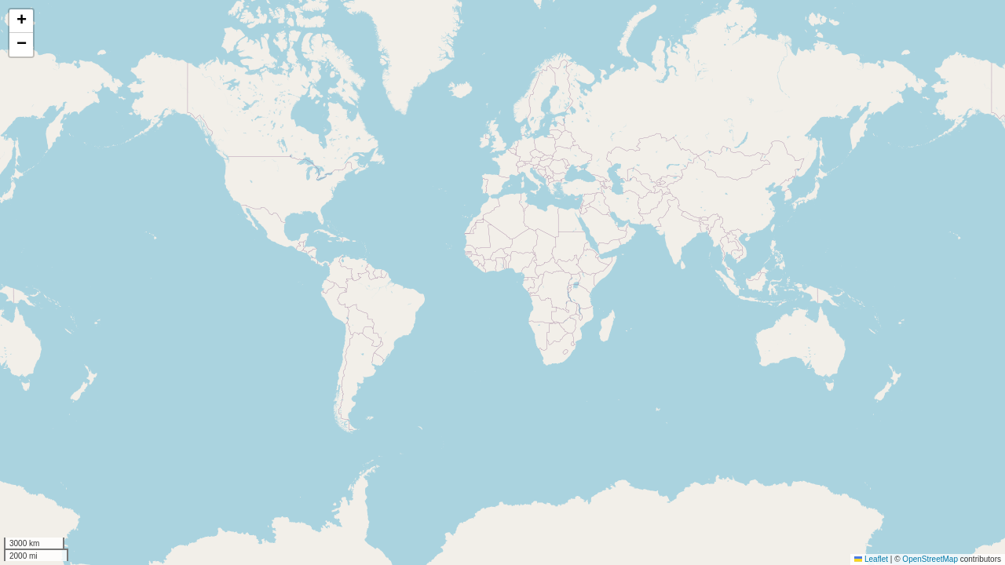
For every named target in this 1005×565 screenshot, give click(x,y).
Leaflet (871, 559)
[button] (21, 21)
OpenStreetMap (930, 559)
